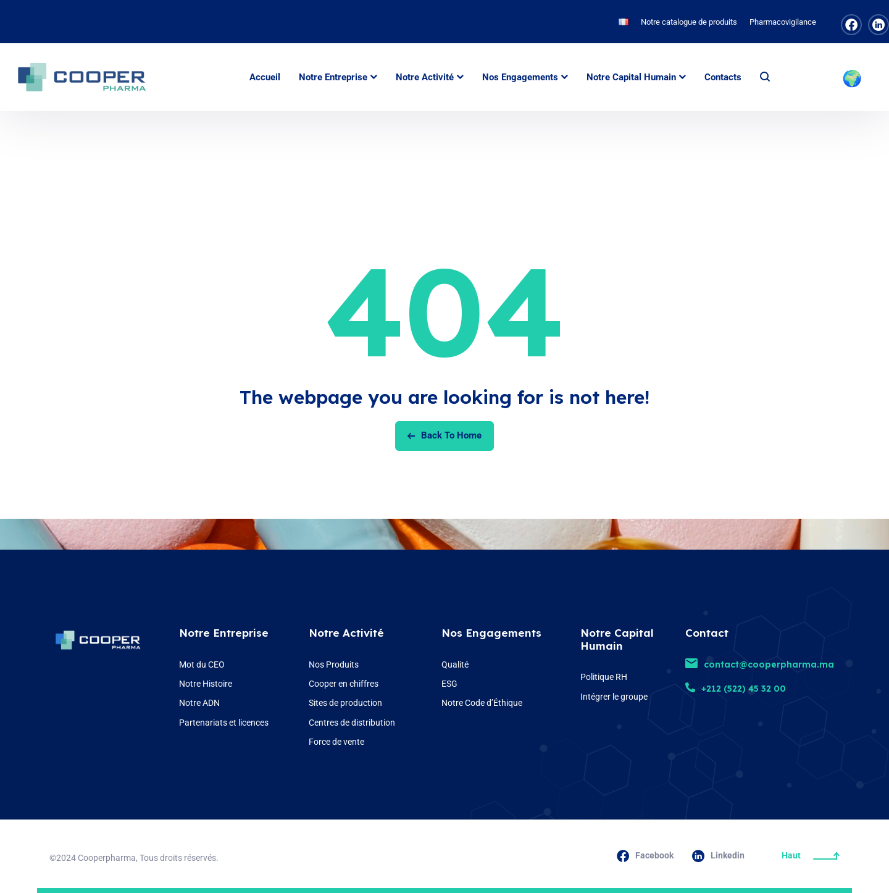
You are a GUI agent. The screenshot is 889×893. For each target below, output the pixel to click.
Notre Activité (346, 632)
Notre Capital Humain (617, 639)
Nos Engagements (491, 632)
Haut (811, 855)
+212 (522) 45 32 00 (735, 688)
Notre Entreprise (224, 632)
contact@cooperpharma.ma (759, 664)
